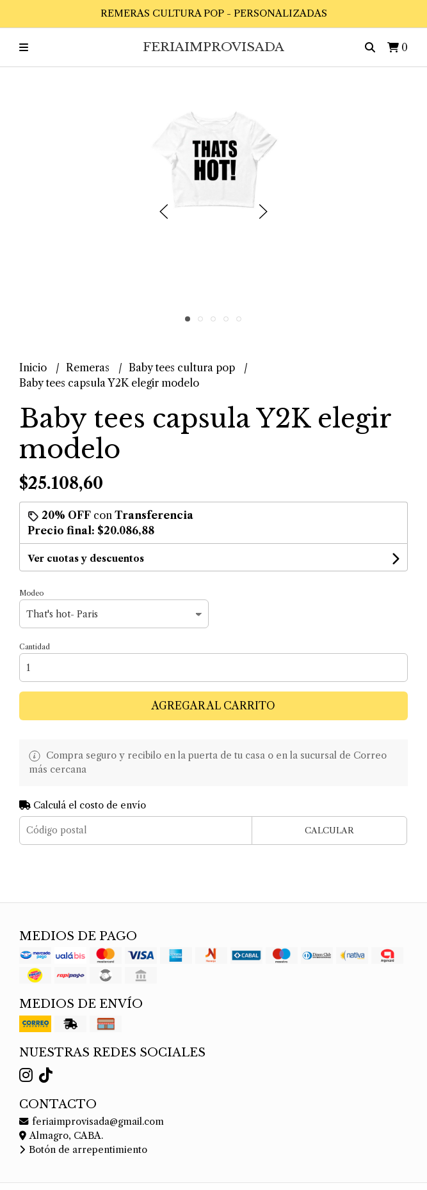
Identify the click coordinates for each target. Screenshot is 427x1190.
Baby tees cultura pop (183, 367)
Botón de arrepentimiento (83, 1149)
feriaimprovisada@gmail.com (91, 1121)
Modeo (31, 593)
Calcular (329, 830)
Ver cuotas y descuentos (86, 558)
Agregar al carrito (213, 705)
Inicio (34, 367)
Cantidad (34, 646)
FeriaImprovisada (213, 46)
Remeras (89, 367)
